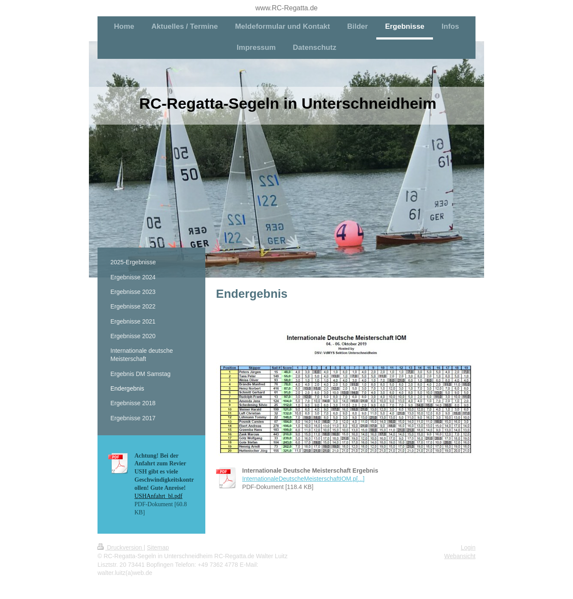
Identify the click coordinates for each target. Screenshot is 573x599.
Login (468, 547)
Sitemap (158, 547)
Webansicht (459, 556)
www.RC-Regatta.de (287, 8)
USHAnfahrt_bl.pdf (158, 496)
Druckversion (120, 547)
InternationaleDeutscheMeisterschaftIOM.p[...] (303, 478)
